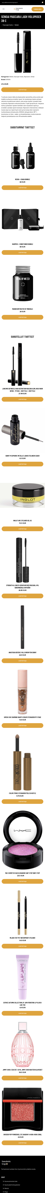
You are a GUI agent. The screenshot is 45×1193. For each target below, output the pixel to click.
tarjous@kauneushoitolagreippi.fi (10, 2)
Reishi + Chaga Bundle (22, 179)
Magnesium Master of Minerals (22, 309)
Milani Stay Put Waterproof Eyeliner (22, 938)
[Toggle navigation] (3, 9)
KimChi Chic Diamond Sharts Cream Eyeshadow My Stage (22, 717)
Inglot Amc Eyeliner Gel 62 (22, 520)
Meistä (6, 1188)
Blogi (6, 1192)
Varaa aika (37, 9)
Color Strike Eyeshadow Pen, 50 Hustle (22, 793)
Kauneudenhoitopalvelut (12, 1185)
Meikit (11, 77)
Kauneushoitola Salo (10, 1181)
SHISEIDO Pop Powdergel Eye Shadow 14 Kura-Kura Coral (22, 1134)
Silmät (17, 25)
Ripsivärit (27, 77)
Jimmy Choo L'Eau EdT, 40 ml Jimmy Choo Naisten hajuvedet (22, 1070)
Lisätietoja (22, 89)
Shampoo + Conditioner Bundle (22, 244)
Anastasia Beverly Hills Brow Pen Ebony (22, 652)
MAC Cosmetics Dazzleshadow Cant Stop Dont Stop (22, 873)
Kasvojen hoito (8, 25)
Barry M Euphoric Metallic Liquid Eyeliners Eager (22, 456)
